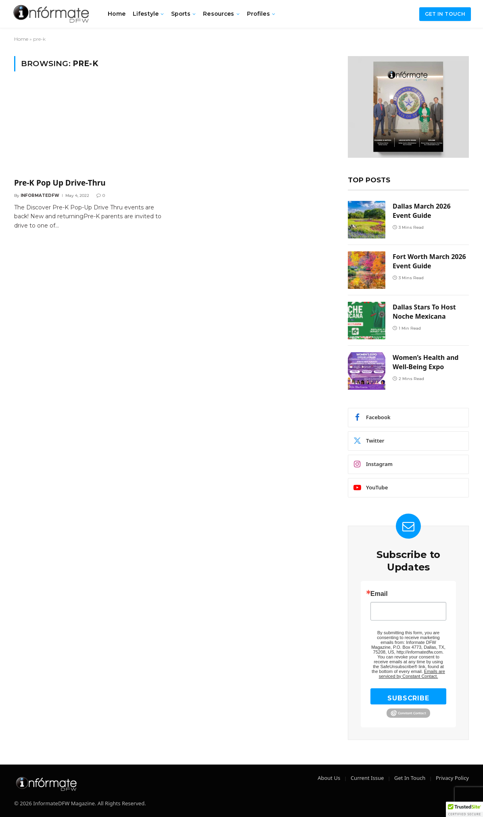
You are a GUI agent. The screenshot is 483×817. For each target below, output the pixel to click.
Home (116, 13)
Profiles (258, 13)
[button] (464, 809)
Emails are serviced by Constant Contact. (412, 674)
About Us (329, 777)
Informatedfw (40, 195)
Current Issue (367, 777)
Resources (218, 13)
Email (379, 594)
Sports (180, 13)
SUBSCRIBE (408, 698)
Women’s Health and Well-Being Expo (425, 362)
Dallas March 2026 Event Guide (422, 211)
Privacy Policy (452, 777)
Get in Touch (445, 14)
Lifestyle (146, 13)
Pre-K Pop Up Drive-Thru (60, 183)
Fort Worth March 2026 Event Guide (429, 261)
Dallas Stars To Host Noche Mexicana (424, 312)
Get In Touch (409, 777)
